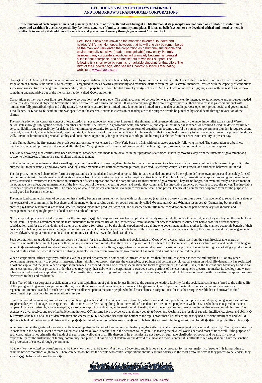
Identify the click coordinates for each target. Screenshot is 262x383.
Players (109, 379)
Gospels (133, 379)
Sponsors (120, 379)
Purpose (97, 379)
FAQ (155, 379)
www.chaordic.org (104, 69)
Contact (164, 379)
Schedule (145, 379)
